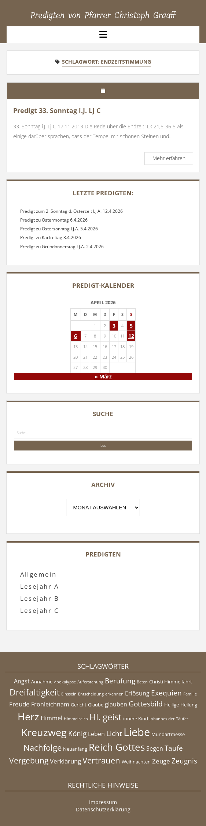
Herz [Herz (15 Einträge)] (28, 716)
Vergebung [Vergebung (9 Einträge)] (28, 760)
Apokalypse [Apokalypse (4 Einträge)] (65, 681)
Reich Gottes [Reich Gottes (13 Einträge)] (117, 747)
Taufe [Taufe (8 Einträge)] (174, 748)
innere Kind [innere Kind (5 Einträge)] (135, 718)
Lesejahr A (39, 586)
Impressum (103, 802)
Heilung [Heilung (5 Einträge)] (188, 704)
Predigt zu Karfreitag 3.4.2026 (50, 237)
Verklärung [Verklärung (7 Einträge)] (65, 761)
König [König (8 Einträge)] (77, 733)
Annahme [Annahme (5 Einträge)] (41, 681)
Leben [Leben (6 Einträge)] (96, 734)
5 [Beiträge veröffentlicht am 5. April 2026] (131, 325)
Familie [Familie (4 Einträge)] (190, 694)
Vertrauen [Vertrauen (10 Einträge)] (101, 760)
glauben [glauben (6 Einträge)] (116, 704)
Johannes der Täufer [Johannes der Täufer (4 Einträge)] (169, 718)
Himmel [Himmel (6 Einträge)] (51, 718)
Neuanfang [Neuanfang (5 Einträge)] (75, 749)
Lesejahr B (39, 598)
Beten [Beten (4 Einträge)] (142, 681)
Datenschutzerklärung (103, 809)
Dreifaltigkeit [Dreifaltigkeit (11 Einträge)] (35, 692)
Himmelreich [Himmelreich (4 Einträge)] (76, 718)
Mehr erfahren (172, 159)
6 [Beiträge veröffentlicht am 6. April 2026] (75, 335)
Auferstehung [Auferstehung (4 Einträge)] (90, 681)
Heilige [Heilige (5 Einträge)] (171, 704)
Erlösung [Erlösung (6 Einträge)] (137, 693)
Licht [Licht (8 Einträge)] (114, 733)
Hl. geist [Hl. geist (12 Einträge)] (105, 717)
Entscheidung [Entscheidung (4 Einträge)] (91, 694)
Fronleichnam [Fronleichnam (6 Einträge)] (50, 704)
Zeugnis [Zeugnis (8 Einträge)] (184, 761)
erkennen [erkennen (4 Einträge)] (114, 694)
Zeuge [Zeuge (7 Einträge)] (161, 761)
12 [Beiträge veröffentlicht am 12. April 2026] (131, 335)
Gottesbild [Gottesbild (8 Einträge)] (146, 704)
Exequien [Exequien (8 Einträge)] (166, 693)
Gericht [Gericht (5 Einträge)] (79, 704)
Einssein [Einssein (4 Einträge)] (69, 694)
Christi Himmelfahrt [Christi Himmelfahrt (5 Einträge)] (170, 681)
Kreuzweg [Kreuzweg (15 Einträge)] (44, 732)
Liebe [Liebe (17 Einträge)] (137, 732)
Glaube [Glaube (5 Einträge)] (95, 704)
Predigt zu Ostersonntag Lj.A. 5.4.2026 (59, 229)
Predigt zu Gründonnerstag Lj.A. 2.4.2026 (62, 247)
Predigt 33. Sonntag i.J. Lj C (56, 110)
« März (103, 376)
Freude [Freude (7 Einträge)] (19, 703)
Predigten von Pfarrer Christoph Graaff (103, 15)
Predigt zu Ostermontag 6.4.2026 (54, 220)
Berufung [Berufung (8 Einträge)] (120, 681)
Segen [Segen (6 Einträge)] (154, 748)
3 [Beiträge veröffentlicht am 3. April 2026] (114, 325)
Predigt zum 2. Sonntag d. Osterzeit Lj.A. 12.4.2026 (71, 211)
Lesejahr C (39, 610)
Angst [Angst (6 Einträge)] (22, 681)
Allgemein (38, 574)
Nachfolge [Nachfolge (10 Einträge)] (42, 747)
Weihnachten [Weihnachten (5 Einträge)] (136, 761)
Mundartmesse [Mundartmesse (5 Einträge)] (168, 734)
